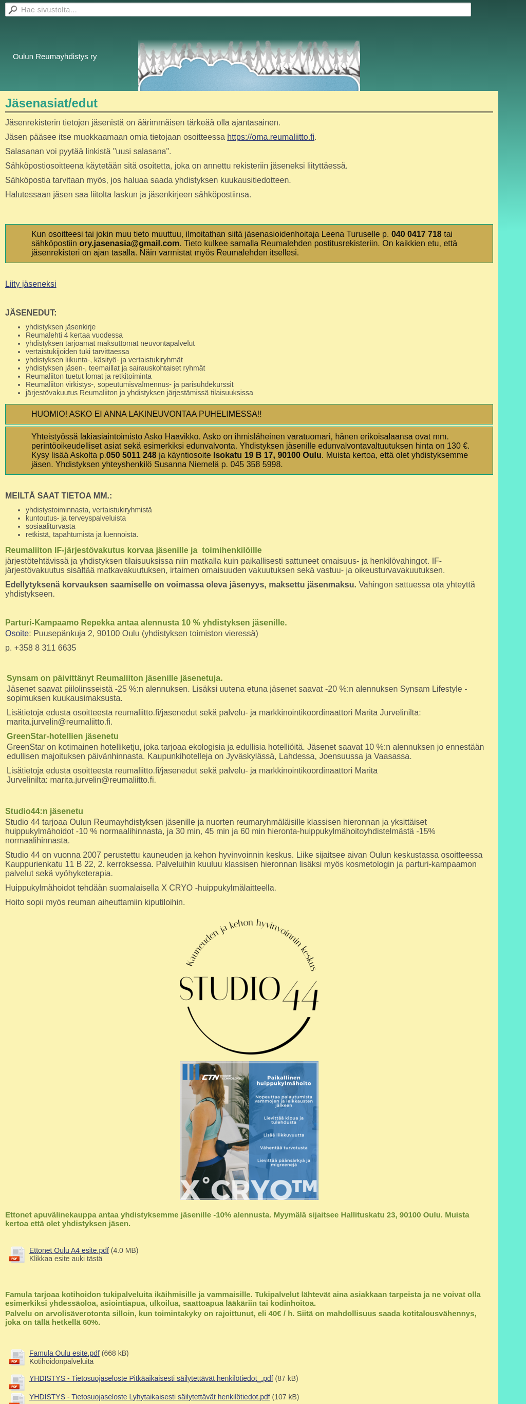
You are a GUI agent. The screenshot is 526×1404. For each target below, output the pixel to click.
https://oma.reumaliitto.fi (270, 137)
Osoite (17, 633)
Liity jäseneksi (31, 284)
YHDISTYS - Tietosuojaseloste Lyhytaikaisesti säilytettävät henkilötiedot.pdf (149, 1397)
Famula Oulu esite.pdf (64, 1353)
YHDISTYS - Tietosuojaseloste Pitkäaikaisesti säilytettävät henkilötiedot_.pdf (151, 1378)
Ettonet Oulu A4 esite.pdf (69, 1250)
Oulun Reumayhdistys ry (55, 56)
